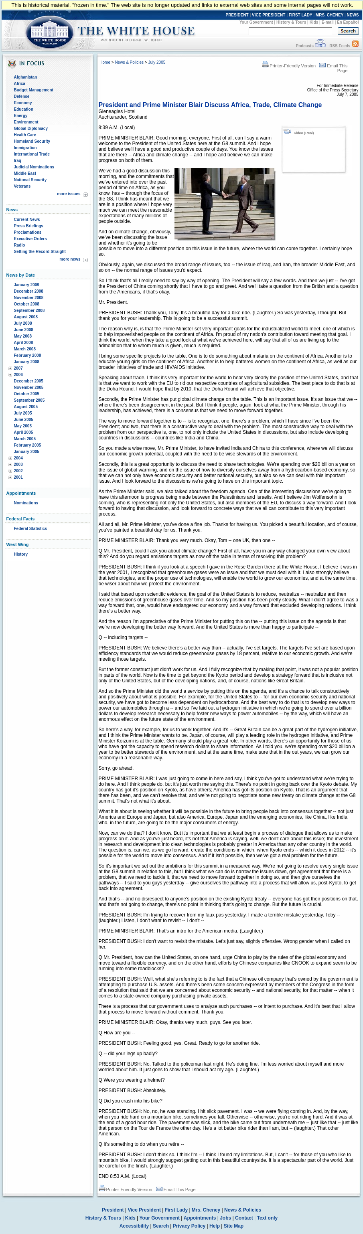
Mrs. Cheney (206, 1210)
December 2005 (28, 381)
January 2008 (26, 362)
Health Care (25, 135)
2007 (18, 368)
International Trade (32, 154)
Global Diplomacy (31, 128)
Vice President (144, 1210)
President (113, 1210)
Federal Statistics (30, 528)
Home (104, 62)
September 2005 (29, 400)
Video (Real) (304, 133)
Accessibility (134, 1226)
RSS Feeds (339, 46)
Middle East (25, 173)
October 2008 (26, 304)
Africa (19, 83)
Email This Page (176, 1189)
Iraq (17, 160)
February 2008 (27, 355)
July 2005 (23, 413)
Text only (267, 1218)
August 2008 (26, 317)
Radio (19, 245)
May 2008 (23, 336)
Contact (244, 1218)
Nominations (26, 503)
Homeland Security (32, 141)
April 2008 (23, 342)
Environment (26, 122)
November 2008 (29, 297)
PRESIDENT (236, 15)
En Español (348, 22)
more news (69, 259)
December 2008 (28, 291)
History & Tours (291, 22)
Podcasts (304, 46)
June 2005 (23, 419)
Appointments (200, 1218)
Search (161, 1226)
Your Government (256, 22)
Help (214, 1226)
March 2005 (25, 439)
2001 (18, 477)
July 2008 (23, 323)
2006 (18, 374)
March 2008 (25, 349)
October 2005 (26, 394)
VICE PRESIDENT (268, 15)
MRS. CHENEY (329, 15)
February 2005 (27, 445)
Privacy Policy (189, 1226)
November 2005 (29, 387)
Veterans (22, 186)
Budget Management (33, 90)
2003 (18, 464)
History (21, 554)
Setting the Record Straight (40, 251)
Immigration (25, 148)
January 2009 (26, 285)
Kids (314, 22)
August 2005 (26, 407)
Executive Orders (30, 239)
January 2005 (26, 451)
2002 (18, 471)
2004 (18, 458)
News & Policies (129, 62)
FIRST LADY (300, 15)
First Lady (176, 1210)
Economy (23, 103)
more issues (68, 194)
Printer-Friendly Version (289, 65)
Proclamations (28, 232)
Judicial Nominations (34, 167)
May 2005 (23, 426)
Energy (21, 115)
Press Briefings (28, 226)
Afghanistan (25, 77)
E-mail (328, 22)
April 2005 (23, 432)
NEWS (353, 15)
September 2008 (29, 310)
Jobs (225, 1218)
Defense (22, 96)
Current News (27, 219)
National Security (30, 180)
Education (23, 109)
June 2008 (23, 330)
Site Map (233, 1226)
